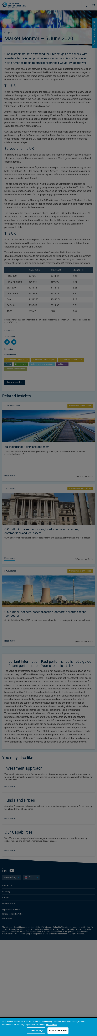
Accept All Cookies (58, 1030)
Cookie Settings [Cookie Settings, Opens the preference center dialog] (36, 1030)
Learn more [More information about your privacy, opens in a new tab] (51, 1024)
